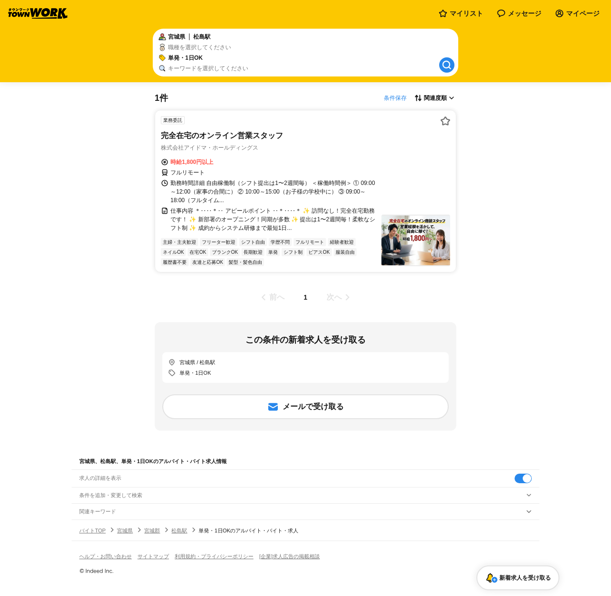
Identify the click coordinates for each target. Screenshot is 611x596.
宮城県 (125, 530)
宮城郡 (152, 530)
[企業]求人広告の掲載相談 (289, 556)
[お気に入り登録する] (445, 120)
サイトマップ (153, 556)
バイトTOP (92, 530)
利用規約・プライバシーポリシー (214, 556)
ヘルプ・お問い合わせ (105, 556)
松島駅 (179, 530)
